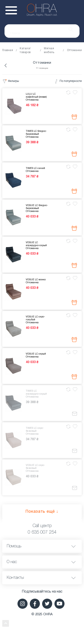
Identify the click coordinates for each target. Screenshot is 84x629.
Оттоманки (74, 50)
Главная (7, 50)
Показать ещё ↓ (42, 512)
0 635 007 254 (42, 532)
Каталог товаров (25, 50)
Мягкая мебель (49, 50)
